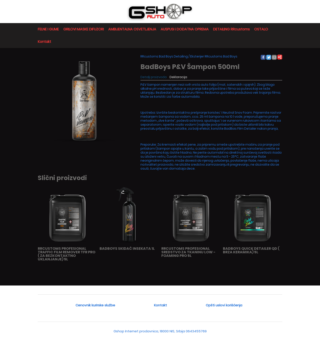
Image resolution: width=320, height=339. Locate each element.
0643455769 (196, 331)
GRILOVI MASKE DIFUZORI (83, 29)
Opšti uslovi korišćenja (224, 305)
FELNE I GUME (48, 29)
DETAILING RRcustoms (231, 29)
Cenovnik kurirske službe (95, 305)
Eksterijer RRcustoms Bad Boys (213, 56)
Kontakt (44, 41)
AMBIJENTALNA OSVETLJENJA (132, 29)
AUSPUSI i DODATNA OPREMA (185, 29)
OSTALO (261, 29)
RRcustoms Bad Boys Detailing (164, 56)
